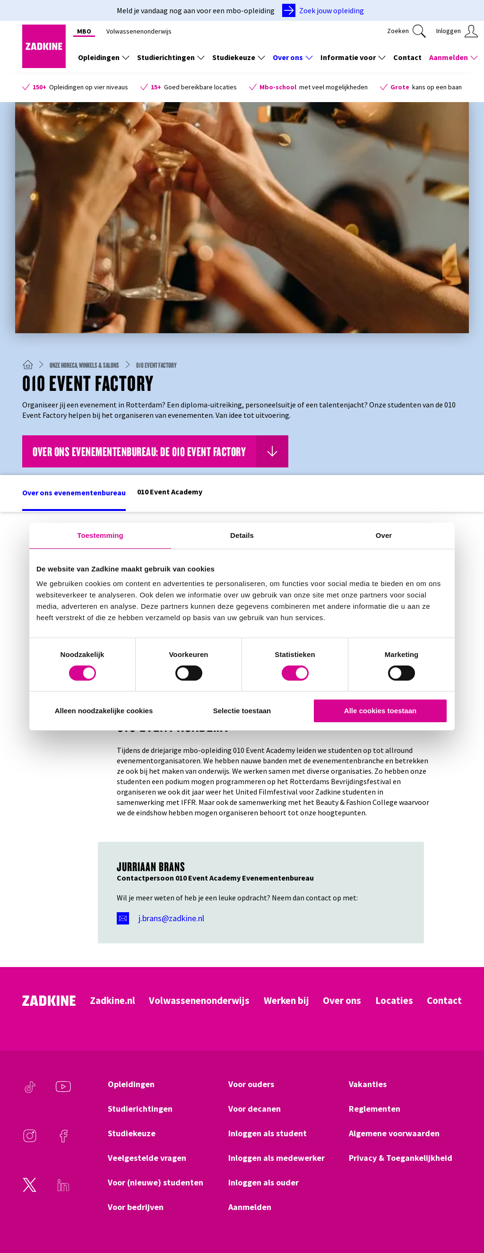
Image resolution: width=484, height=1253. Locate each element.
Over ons (342, 1000)
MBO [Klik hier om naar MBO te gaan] (84, 31)
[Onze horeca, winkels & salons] (88, 364)
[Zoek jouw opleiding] (325, 10)
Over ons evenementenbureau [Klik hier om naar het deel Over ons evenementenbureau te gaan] (74, 492)
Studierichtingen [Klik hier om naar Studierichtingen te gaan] (140, 1109)
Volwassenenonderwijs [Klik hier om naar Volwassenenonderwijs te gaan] (139, 31)
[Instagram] (29, 1140)
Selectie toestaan (242, 711)
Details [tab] (242, 535)
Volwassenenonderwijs (199, 1000)
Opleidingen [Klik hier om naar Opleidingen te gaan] (131, 1084)
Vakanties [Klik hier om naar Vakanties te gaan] (368, 1084)
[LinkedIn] (63, 1189)
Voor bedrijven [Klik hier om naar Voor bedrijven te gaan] (136, 1207)
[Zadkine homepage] (44, 65)
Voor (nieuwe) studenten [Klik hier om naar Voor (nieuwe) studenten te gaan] (155, 1182)
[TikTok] (29, 1091)
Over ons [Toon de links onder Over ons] (293, 57)
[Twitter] (29, 1189)
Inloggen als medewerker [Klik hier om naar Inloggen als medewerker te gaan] (276, 1158)
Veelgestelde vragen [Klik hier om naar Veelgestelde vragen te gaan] (147, 1158)
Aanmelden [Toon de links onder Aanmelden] (453, 57)
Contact (444, 1000)
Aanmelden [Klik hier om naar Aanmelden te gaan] (249, 1207)
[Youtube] (63, 1091)
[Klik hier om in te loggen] (457, 31)
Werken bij (286, 1000)
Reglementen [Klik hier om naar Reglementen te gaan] (374, 1109)
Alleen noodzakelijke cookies (104, 711)
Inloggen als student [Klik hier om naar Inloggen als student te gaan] (267, 1133)
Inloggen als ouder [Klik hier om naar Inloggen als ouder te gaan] (263, 1182)
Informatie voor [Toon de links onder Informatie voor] (353, 57)
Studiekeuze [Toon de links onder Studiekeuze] (238, 57)
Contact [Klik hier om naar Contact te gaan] (407, 57)
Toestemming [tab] (100, 535)
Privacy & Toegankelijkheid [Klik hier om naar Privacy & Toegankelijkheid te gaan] (400, 1158)
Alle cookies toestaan (380, 711)
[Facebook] (63, 1140)
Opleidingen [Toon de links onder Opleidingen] (104, 57)
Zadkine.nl (112, 1000)
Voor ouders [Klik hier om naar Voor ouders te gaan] (251, 1084)
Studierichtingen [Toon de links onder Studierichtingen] (171, 57)
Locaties (394, 1000)
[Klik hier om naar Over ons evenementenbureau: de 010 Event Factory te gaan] (155, 451)
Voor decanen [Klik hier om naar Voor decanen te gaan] (254, 1109)
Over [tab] (384, 535)
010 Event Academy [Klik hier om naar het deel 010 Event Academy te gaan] (169, 491)
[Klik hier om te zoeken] (406, 31)
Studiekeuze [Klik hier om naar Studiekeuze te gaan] (132, 1133)
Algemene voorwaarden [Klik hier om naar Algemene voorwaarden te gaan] (394, 1133)
